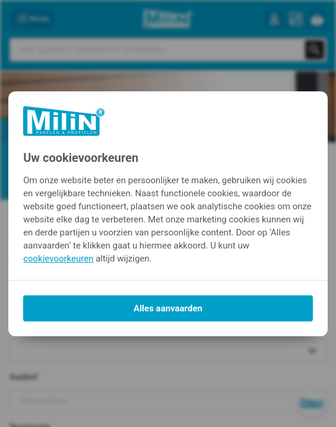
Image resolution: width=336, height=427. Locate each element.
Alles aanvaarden (168, 308)
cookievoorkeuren (58, 258)
